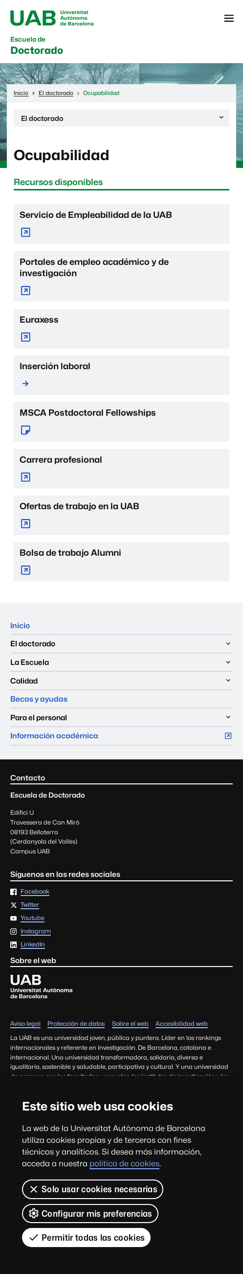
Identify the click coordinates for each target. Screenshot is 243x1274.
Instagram (36, 931)
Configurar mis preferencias (90, 1213)
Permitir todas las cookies (86, 1237)
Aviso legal (25, 1024)
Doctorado (36, 46)
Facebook (35, 892)
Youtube (32, 918)
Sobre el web (130, 1024)
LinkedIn (33, 945)
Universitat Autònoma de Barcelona (52, 18)
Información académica (121, 738)
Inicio (20, 625)
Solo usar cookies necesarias (92, 1189)
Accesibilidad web (181, 1024)
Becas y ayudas (38, 699)
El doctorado (123, 120)
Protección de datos (76, 1024)
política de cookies (124, 1163)
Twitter (30, 905)
